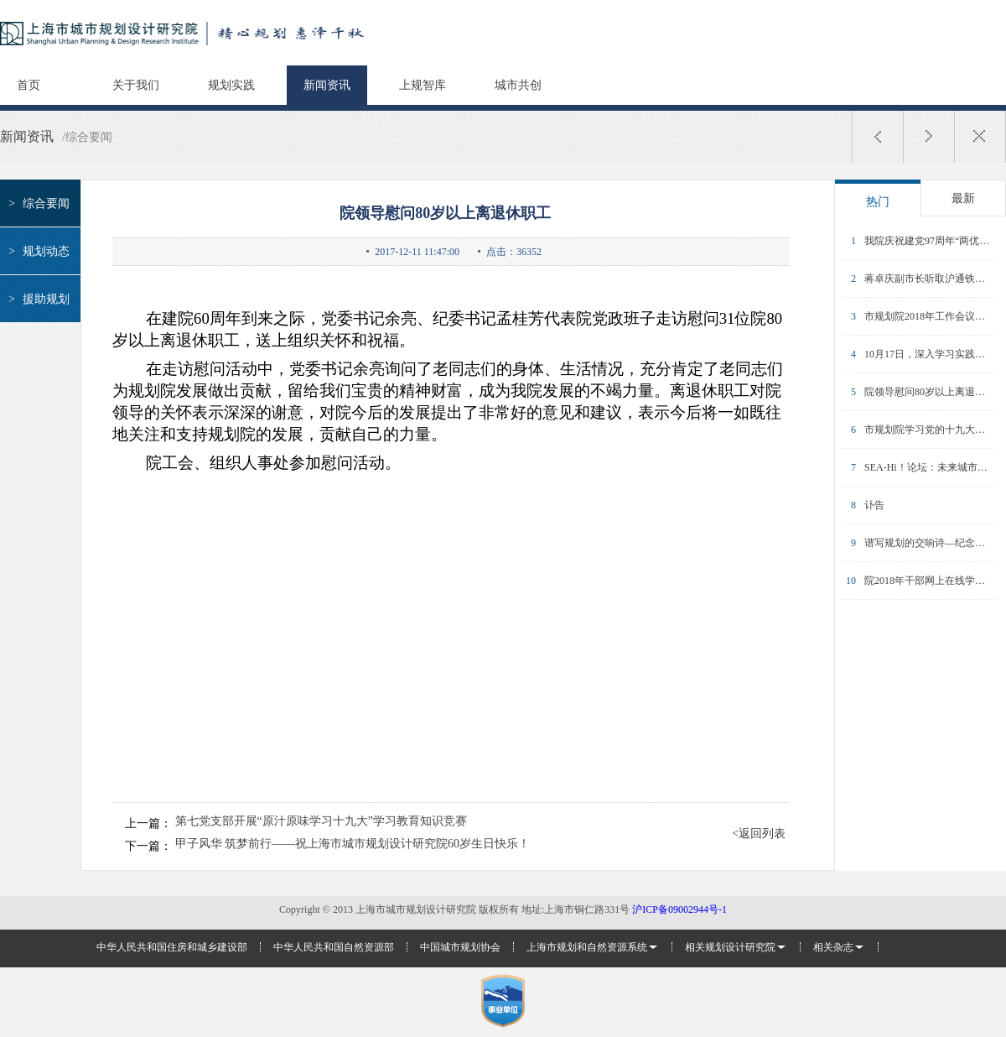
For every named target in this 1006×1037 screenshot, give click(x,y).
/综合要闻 (87, 137)
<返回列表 (759, 834)
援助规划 (36, 299)
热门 (877, 201)
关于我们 (135, 85)
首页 (28, 85)
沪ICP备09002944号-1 (679, 909)
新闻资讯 (326, 85)
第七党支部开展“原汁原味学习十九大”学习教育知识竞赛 (321, 821)
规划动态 (36, 251)
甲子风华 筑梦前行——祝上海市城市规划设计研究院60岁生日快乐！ (353, 844)
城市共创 (518, 85)
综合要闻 (36, 203)
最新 (963, 198)
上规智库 (422, 85)
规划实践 (231, 85)
